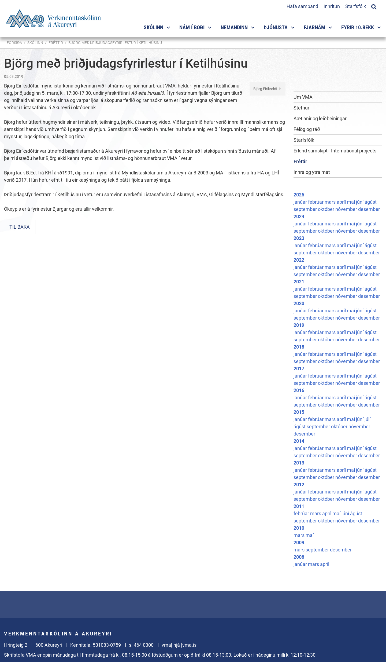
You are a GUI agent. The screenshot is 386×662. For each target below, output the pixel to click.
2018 (299, 347)
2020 (299, 303)
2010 (299, 528)
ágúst (371, 202)
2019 (299, 325)
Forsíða (14, 43)
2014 (299, 441)
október (326, 209)
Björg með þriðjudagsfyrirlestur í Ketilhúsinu (115, 43)
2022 (299, 260)
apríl (342, 202)
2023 (299, 238)
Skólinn (35, 43)
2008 (299, 557)
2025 (299, 194)
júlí (367, 419)
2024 (299, 216)
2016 (299, 390)
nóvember (346, 209)
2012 (299, 484)
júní (360, 202)
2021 (299, 281)
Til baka (19, 227)
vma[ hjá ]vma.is (179, 645)
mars (331, 202)
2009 (299, 542)
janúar (301, 202)
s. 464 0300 (141, 645)
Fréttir (56, 43)
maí (351, 202)
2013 (299, 463)
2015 (299, 412)
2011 (299, 506)
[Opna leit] (374, 6)
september (306, 209)
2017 (299, 368)
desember (369, 209)
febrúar (316, 202)
